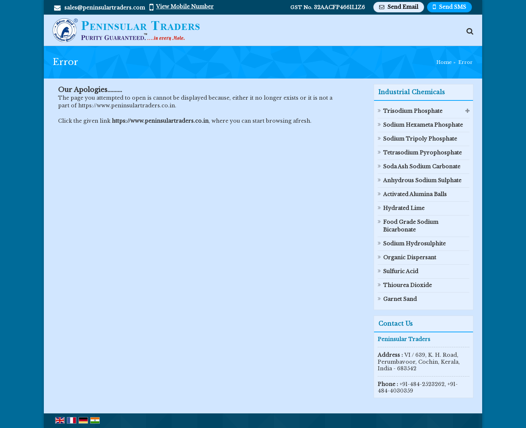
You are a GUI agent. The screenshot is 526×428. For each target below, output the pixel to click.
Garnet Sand (400, 299)
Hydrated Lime (403, 208)
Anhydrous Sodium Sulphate (422, 180)
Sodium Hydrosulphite (414, 243)
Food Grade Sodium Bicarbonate (410, 226)
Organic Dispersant (409, 257)
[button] (185, 6)
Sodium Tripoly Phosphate (420, 138)
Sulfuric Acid (400, 271)
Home (444, 62)
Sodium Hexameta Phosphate (423, 125)
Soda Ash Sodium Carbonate (421, 166)
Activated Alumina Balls (415, 194)
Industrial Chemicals (411, 92)
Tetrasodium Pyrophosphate (422, 152)
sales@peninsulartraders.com (104, 7)
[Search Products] (468, 31)
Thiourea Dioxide (407, 285)
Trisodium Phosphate (412, 111)
